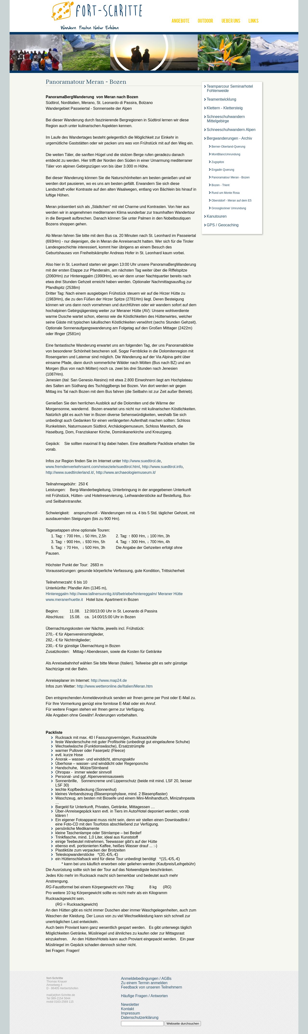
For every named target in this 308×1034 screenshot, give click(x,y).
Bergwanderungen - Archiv (229, 138)
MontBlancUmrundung (226, 154)
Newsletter (130, 1004)
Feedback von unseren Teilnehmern (151, 987)
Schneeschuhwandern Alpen (231, 130)
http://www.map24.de (109, 680)
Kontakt (127, 1009)
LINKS (254, 21)
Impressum (130, 1013)
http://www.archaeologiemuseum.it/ (126, 472)
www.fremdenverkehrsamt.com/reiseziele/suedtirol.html (93, 467)
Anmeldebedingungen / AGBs (146, 978)
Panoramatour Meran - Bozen (231, 177)
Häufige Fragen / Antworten (144, 996)
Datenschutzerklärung (140, 1017)
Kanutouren (217, 216)
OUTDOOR (205, 21)
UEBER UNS (231, 21)
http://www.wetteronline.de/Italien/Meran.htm (115, 686)
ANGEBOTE (181, 21)
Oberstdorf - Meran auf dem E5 (231, 200)
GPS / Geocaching (223, 225)
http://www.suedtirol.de (141, 461)
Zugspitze (218, 162)
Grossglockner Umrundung (229, 208)
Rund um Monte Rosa (226, 193)
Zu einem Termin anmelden (144, 983)
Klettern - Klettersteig (225, 108)
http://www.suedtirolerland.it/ (70, 472)
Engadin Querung (223, 169)
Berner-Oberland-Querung (228, 146)
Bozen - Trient (221, 185)
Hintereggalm (58, 594)
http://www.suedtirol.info (162, 467)
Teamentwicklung (221, 99)
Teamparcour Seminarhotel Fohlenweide (230, 88)
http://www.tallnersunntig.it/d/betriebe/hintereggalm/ (113, 594)
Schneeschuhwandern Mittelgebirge (226, 119)
